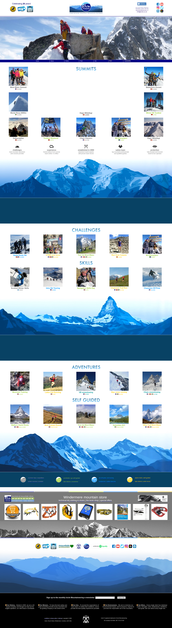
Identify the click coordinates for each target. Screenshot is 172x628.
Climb (67, 61)
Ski (96, 61)
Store (52, 61)
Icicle (37, 61)
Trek (81, 61)
